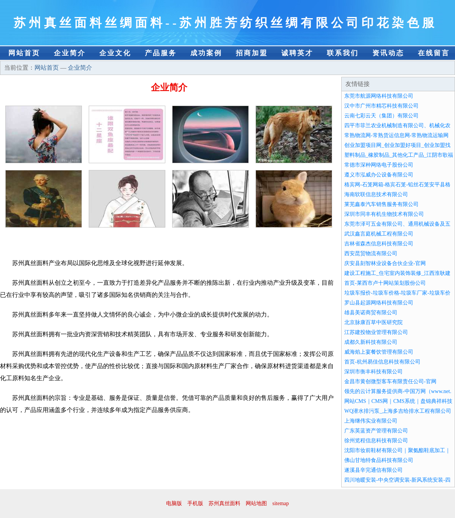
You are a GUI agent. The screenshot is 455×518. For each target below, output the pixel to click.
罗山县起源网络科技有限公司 (378, 303)
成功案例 (206, 53)
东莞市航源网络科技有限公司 (378, 96)
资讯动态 (388, 53)
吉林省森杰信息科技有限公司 (378, 244)
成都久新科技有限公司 (370, 342)
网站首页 (24, 53)
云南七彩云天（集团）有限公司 (381, 116)
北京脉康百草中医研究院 (373, 322)
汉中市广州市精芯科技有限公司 (381, 106)
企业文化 (115, 53)
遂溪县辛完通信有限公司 (373, 470)
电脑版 (174, 503)
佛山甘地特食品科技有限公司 (378, 460)
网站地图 (256, 503)
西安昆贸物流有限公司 (370, 253)
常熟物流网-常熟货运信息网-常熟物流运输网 (396, 135)
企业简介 (70, 53)
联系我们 (343, 53)
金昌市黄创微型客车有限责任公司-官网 (390, 381)
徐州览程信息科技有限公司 (376, 440)
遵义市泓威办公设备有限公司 (378, 175)
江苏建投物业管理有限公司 (376, 332)
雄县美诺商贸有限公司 (370, 312)
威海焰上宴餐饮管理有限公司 (378, 352)
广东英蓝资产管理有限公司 (376, 431)
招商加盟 (252, 53)
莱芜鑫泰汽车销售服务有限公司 (381, 204)
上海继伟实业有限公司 (370, 421)
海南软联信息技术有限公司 (376, 194)
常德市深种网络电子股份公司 (378, 165)
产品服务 (161, 53)
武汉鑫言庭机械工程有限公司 (378, 234)
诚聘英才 (297, 53)
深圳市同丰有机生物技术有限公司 (384, 214)
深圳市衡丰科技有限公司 (373, 371)
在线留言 (434, 53)
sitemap (280, 503)
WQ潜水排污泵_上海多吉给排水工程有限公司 (397, 411)
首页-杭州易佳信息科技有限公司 (382, 362)
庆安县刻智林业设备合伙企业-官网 (385, 263)
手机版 (195, 503)
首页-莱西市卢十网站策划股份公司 (385, 283)
